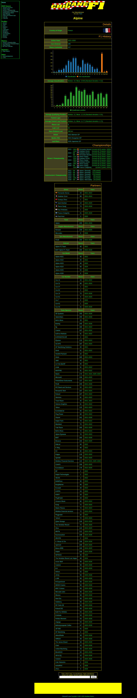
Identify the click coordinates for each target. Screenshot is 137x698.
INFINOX (58, 555)
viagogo (58, 622)
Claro (57, 645)
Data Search (6, 51)
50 (80, 267)
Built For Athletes (61, 612)
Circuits (5, 37)
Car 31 (57, 283)
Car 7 (57, 300)
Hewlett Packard (60, 354)
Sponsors (5, 35)
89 (80, 196)
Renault (87, 171)
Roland (57, 394)
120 (80, 461)
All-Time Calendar (8, 46)
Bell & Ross (59, 431)
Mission (57, 595)
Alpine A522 (59, 260)
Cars (4, 25)
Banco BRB (59, 548)
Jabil (56, 360)
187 (80, 330)
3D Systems (59, 313)
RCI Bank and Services (63, 387)
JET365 (58, 629)
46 (80, 260)
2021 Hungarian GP (74, 138)
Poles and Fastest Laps (9, 15)
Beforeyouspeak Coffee (63, 625)
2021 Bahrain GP (74, 135)
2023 (69, 156)
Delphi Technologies (62, 474)
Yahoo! (57, 518)
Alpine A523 (59, 263)
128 (80, 521)
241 (80, 417)
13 (80, 203)
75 (80, 424)
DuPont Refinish (60, 334)
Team (80, 13)
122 (80, 528)
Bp (56, 327)
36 (80, 481)
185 (80, 327)
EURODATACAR (61, 337)
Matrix (57, 374)
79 (80, 421)
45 (80, 246)
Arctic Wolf (59, 561)
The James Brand (61, 642)
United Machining (61, 649)
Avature (58, 659)
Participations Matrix (8, 13)
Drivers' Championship (9, 10)
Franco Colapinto (85, 167)
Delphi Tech (59, 421)
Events (5, 36)
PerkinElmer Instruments (63, 380)
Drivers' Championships (9, 42)
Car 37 (57, 287)
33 (80, 645)
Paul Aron (61, 216)
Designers (5, 32)
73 (80, 206)
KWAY (57, 494)
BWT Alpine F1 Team (62, 250)
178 (80, 468)
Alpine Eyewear (60, 434)
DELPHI (58, 538)
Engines (5, 27)
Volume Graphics (61, 404)
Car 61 (57, 297)
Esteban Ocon (84, 151)
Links (4, 57)
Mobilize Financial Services (64, 461)
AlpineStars (59, 317)
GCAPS (58, 344)
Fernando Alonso (85, 149)
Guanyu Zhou (62, 200)
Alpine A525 (59, 270)
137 (80, 380)
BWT (57, 437)
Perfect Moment (60, 618)
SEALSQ (58, 655)
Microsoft (58, 377)
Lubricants (5, 29)
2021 (69, 149)
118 (80, 454)
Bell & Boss (59, 320)
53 (80, 387)
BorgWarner (59, 484)
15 (80, 655)
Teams (4, 24)
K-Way (57, 448)
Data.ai (57, 444)
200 (80, 250)
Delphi (57, 551)
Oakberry (58, 602)
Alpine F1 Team (60, 246)
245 (69, 44)
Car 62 (57, 303)
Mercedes (88, 180)
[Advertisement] (78, 688)
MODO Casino (60, 585)
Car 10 (57, 293)
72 (80, 431)
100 (80, 545)
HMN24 (57, 639)
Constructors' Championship (10, 11)
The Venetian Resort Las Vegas (66, 558)
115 (80, 340)
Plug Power (59, 414)
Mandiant (58, 424)
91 (80, 334)
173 (80, 374)
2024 (69, 160)
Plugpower (58, 515)
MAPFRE (58, 370)
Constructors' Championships (11, 43)
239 (80, 230)
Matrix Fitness (60, 508)
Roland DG (59, 608)
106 (80, 551)
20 (80, 652)
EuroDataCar (59, 411)
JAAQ (57, 575)
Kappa (57, 454)
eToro (57, 669)
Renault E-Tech (60, 391)
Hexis (57, 357)
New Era (58, 598)
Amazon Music (60, 501)
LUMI (57, 578)
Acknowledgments (8, 56)
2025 (69, 164)
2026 (69, 165)
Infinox (57, 572)
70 (80, 434)
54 (80, 612)
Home (4, 2)
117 (69, 47)
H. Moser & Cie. (60, 541)
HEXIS (57, 478)
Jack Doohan (62, 203)
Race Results (6, 14)
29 (80, 320)
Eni (56, 568)
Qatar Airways (60, 521)
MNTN (57, 531)
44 (80, 193)
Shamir (57, 417)
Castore (58, 565)
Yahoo (57, 407)
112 (80, 531)
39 (80, 635)
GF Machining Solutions (63, 347)
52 (80, 270)
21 (80, 213)
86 (80, 501)
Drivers (5, 23)
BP (56, 471)
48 (80, 555)
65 (80, 411)
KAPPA (57, 491)
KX (56, 451)
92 (80, 451)
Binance (58, 441)
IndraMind (58, 665)
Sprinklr (57, 458)
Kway (57, 505)
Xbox (57, 528)
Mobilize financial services (64, 511)
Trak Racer (59, 427)
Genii (57, 350)
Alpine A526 (59, 273)
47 (80, 625)
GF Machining (60, 632)
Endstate (58, 615)
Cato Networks (60, 662)
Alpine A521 (59, 256)
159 (80, 464)
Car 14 (57, 280)
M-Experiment (60, 582)
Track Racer (59, 401)
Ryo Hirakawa (62, 210)
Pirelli (57, 240)
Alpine (81, 171)
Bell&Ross (58, 481)
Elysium (58, 340)
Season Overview (7, 7)
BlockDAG (58, 652)
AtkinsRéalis (59, 635)
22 (80, 354)
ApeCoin (58, 545)
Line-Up (5, 16)
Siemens (58, 397)
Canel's (57, 464)
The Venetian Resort (62, 525)
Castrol (57, 330)
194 (80, 441)
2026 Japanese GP (74, 141)
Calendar (5, 18)
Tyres (4, 28)
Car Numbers (6, 33)
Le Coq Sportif (60, 364)
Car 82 (57, 290)
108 (80, 535)
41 (80, 629)
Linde (57, 367)
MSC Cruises (59, 588)
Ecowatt (58, 488)
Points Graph (6, 9)
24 (80, 491)
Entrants (5, 31)
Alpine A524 (59, 267)
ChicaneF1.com (66, 696)
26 (80, 488)
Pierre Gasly (83, 156)
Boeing (57, 324)
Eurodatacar (59, 468)
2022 (69, 153)
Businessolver (60, 535)
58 (80, 561)
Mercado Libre (60, 592)
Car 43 (57, 307)
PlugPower (59, 498)
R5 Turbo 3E (59, 605)
